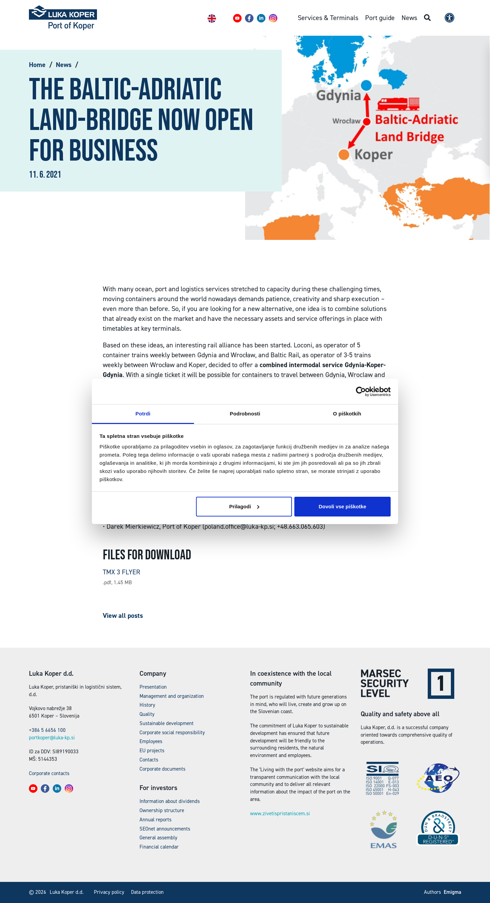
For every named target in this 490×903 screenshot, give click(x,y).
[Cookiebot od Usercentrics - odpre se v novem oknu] (361, 392)
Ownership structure (162, 810)
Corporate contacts (49, 773)
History (147, 705)
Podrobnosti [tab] (245, 413)
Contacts (149, 759)
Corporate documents (162, 769)
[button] (237, 18)
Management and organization (172, 696)
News (63, 64)
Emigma (452, 892)
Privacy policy (109, 892)
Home (37, 64)
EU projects (152, 750)
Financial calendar (159, 846)
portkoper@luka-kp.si (52, 737)
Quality (147, 714)
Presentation (153, 687)
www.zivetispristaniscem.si (280, 813)
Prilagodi (244, 506)
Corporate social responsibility (172, 732)
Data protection (147, 892)
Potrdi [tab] (142, 413)
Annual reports (156, 819)
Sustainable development (167, 723)
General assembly (158, 837)
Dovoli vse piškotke (342, 506)
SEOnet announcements (165, 828)
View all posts (123, 615)
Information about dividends (170, 801)
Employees (151, 741)
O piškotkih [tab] (347, 413)
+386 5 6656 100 (47, 730)
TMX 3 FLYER (121, 572)
